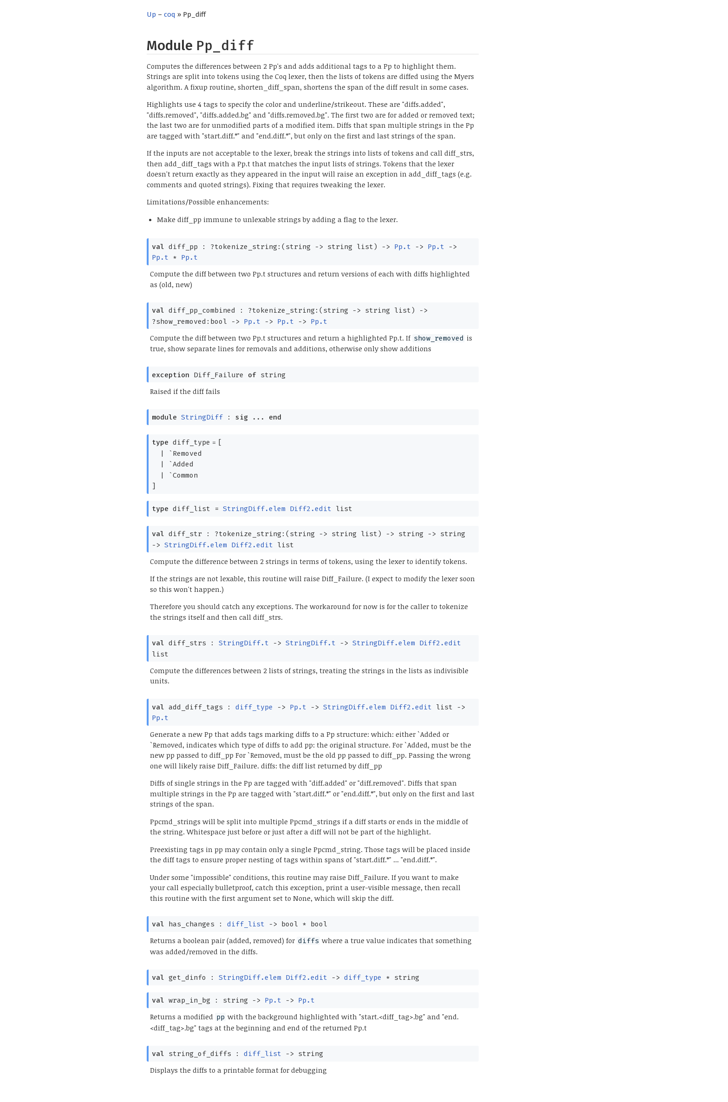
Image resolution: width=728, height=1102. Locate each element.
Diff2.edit (311, 509)
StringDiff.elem (254, 509)
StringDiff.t (244, 643)
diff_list (246, 924)
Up (151, 14)
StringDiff (202, 417)
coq (170, 14)
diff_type (254, 707)
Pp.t (402, 247)
